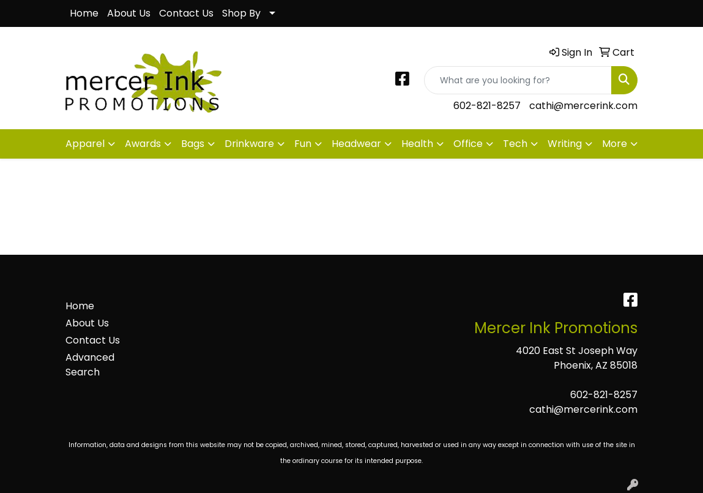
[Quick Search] (518, 80)
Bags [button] (192, 144)
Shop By (241, 13)
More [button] (614, 144)
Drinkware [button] (249, 144)
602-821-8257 (487, 106)
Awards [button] (143, 144)
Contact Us (186, 13)
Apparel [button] (85, 144)
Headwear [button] (356, 144)
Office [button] (468, 144)
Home (84, 13)
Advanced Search (89, 364)
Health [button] (417, 144)
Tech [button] (515, 144)
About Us (129, 13)
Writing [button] (565, 144)
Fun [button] (302, 144)
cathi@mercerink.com (583, 106)
